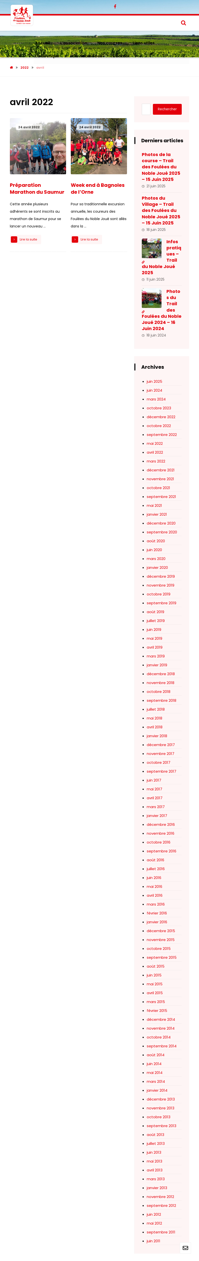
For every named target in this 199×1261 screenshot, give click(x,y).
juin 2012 (154, 1214)
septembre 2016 (161, 851)
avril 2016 (155, 895)
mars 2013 (156, 1178)
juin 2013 (154, 1152)
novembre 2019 (160, 585)
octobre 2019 (158, 594)
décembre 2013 (161, 1099)
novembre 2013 (160, 1108)
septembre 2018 (161, 700)
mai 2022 (155, 443)
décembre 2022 (161, 416)
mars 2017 (156, 806)
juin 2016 (154, 877)
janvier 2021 (157, 514)
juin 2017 (154, 780)
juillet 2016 (156, 868)
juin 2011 (153, 1241)
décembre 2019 (161, 576)
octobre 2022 (159, 425)
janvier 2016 (157, 922)
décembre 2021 (161, 470)
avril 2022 (155, 452)
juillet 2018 (156, 709)
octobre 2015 (159, 948)
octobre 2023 (159, 408)
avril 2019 (155, 647)
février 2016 (157, 913)
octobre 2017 (158, 762)
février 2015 (157, 1010)
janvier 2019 (157, 665)
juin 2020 (154, 549)
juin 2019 (154, 629)
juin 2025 (154, 381)
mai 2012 (154, 1223)
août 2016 (155, 859)
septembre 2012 (161, 1205)
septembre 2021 (161, 496)
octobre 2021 (158, 487)
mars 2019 (156, 656)
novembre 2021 (160, 478)
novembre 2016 (160, 833)
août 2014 (155, 1054)
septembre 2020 (162, 532)
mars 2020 (156, 558)
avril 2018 (155, 727)
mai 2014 (155, 1072)
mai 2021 (154, 505)
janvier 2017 (157, 815)
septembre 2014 (162, 1046)
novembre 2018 (160, 682)
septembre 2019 (161, 603)
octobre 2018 (158, 691)
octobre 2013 (158, 1116)
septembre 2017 (161, 771)
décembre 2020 (161, 523)
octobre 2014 (159, 1037)
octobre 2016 (158, 842)
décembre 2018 (161, 673)
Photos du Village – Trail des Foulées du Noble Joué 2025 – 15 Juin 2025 (161, 210)
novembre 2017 (160, 753)
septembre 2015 (162, 957)
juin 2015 (154, 975)
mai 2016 (154, 886)
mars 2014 (156, 1081)
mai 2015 (155, 984)
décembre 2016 (161, 824)
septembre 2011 (161, 1232)
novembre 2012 (160, 1196)
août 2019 (155, 611)
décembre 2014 (161, 1019)
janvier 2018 (157, 735)
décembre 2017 (161, 744)
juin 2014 (154, 1063)
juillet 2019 (156, 620)
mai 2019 (154, 638)
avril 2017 (155, 797)
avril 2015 (155, 992)
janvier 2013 (157, 1187)
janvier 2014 (157, 1090)
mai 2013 (154, 1161)
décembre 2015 (161, 930)
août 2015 (155, 966)
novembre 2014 (161, 1028)
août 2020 (156, 540)
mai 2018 (154, 718)
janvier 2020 (157, 567)
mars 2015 (156, 1001)
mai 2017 (154, 789)
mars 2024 (156, 399)
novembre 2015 (161, 939)
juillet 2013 (156, 1143)
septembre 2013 (161, 1125)
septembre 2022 (162, 434)
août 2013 (155, 1134)
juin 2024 (154, 390)
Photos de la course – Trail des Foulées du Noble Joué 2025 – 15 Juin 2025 (161, 166)
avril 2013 (155, 1170)
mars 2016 (156, 904)
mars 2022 (156, 461)
